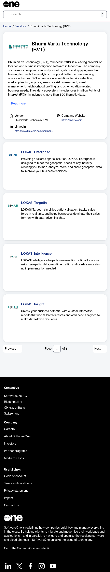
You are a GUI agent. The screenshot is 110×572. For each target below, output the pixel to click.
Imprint (8, 498)
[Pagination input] (57, 348)
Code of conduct (15, 476)
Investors (10, 443)
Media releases (14, 458)
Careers (9, 429)
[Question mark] (101, 4)
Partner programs (15, 451)
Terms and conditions (18, 483)
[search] (55, 14)
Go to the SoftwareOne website (26, 548)
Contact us (11, 505)
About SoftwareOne (17, 436)
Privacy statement (16, 490)
